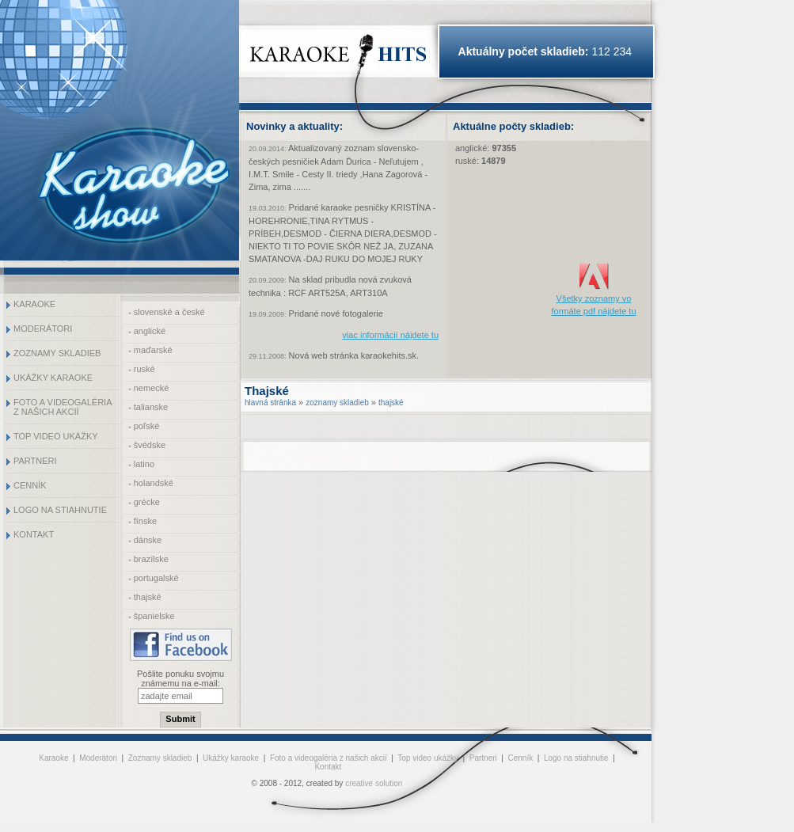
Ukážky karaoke (53, 377)
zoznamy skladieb (337, 402)
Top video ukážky (55, 436)
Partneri (35, 460)
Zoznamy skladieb (57, 353)
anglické (149, 331)
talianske (151, 407)
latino (144, 464)
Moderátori (42, 328)
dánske (147, 540)
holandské (153, 483)
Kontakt (33, 534)
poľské (147, 426)
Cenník (30, 485)
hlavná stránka (270, 402)
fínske (145, 521)
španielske (154, 616)
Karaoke (34, 304)
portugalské (156, 578)
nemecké (151, 388)
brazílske (151, 559)
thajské (147, 597)
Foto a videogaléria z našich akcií (62, 406)
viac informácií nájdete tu (390, 335)
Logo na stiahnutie (60, 510)
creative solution (373, 783)
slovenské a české (169, 312)
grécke (147, 502)
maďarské (153, 350)
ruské (144, 369)
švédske (149, 445)
